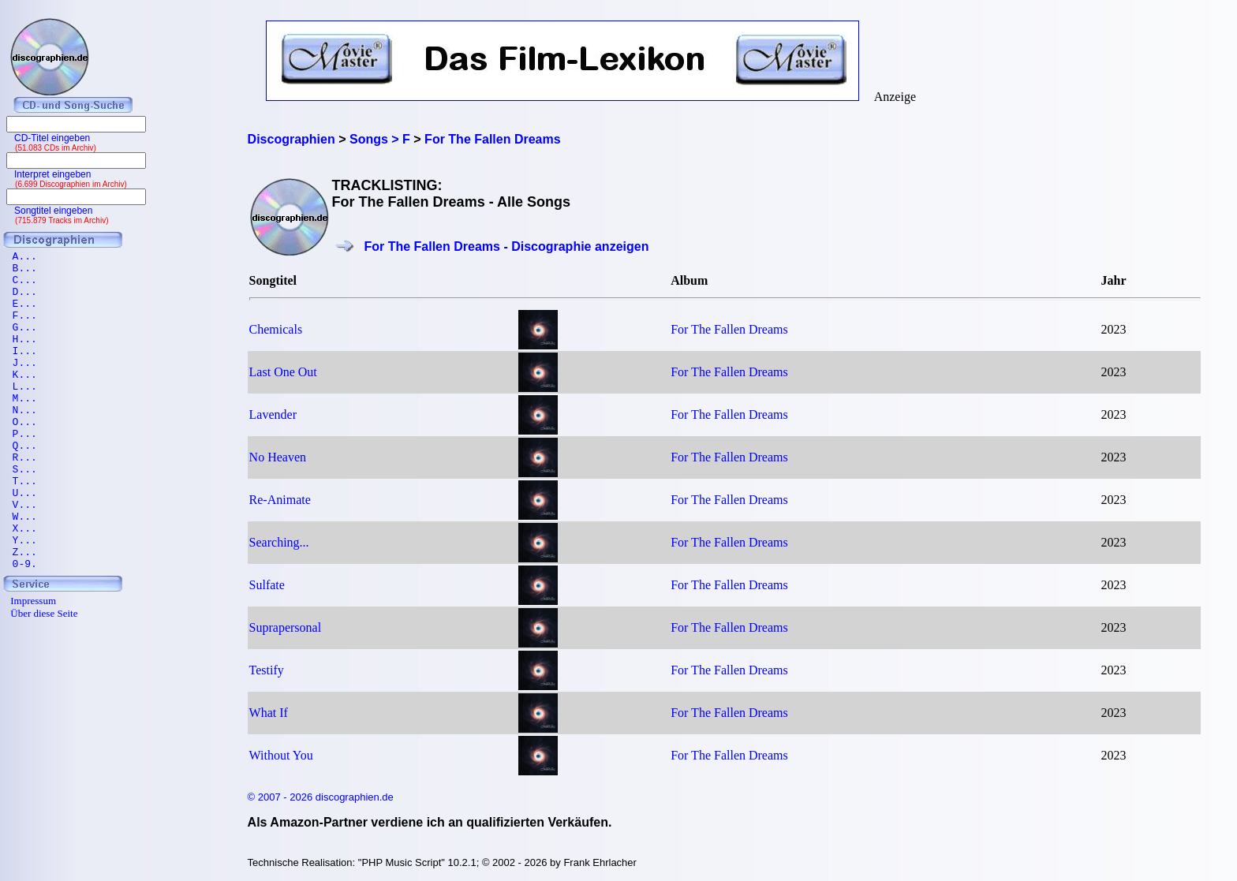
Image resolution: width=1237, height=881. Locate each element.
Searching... (279, 542)
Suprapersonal (285, 627)
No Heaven (277, 457)
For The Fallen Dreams (729, 329)
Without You (281, 755)
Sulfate (267, 585)
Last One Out (283, 372)
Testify (266, 670)
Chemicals (276, 329)
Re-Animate (280, 499)
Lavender (273, 414)
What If (268, 712)
